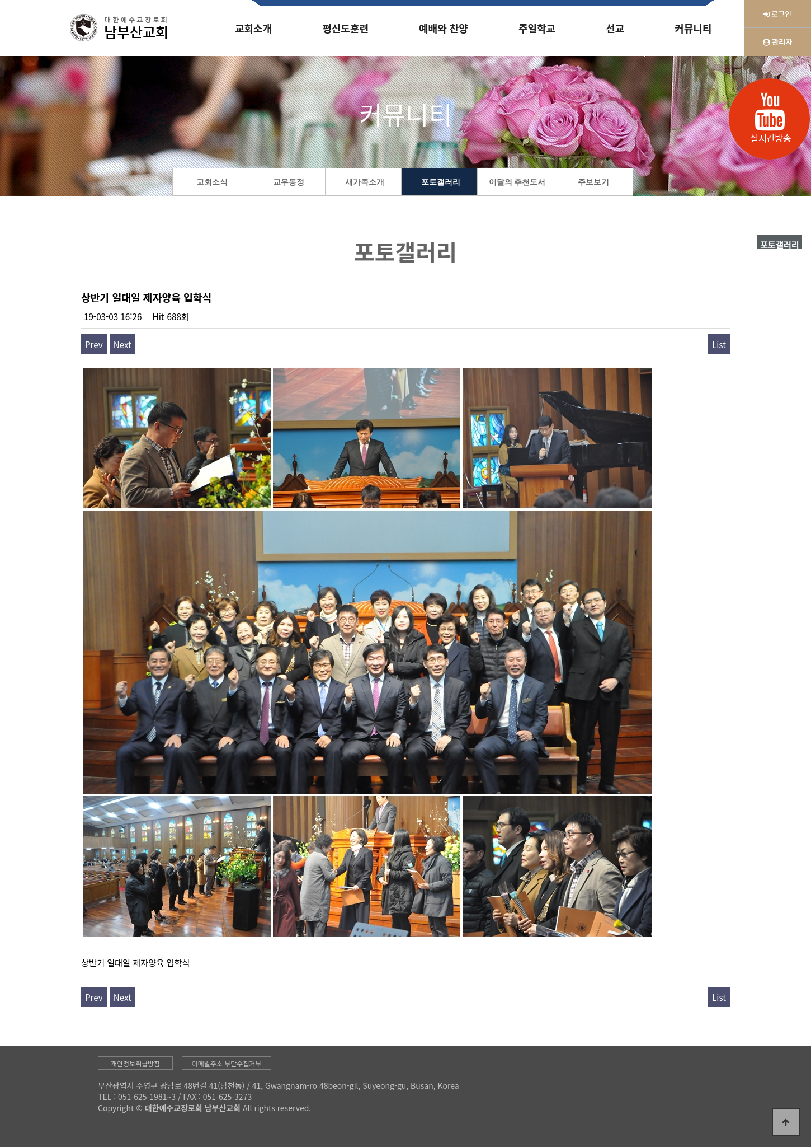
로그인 (777, 13)
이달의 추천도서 (517, 182)
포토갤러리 (440, 182)
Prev (94, 344)
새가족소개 (364, 182)
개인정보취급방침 (135, 1063)
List (719, 344)
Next (122, 344)
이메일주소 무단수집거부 (227, 1063)
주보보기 (593, 182)
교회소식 (212, 182)
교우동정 (288, 182)
